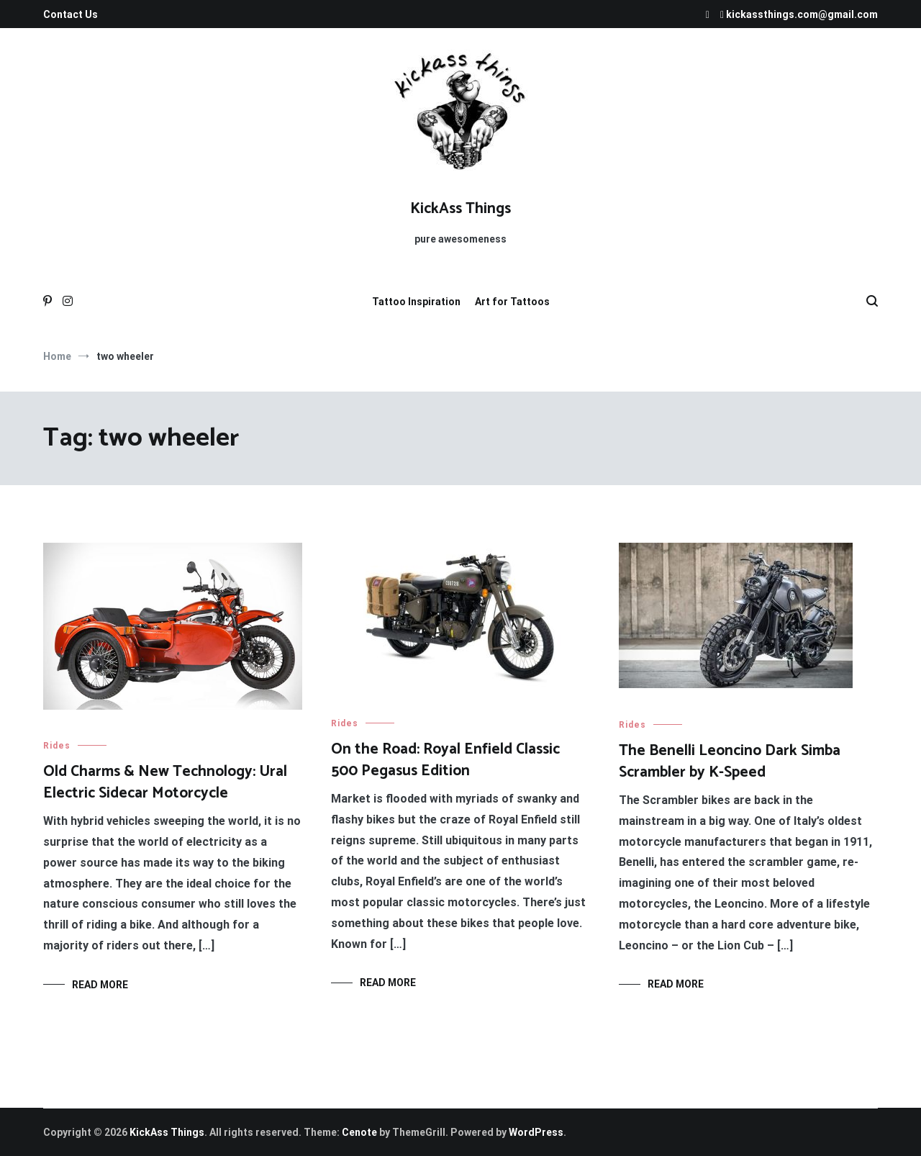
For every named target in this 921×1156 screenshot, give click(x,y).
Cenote (359, 1132)
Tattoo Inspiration (416, 301)
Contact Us (70, 14)
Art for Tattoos (512, 301)
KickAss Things (460, 209)
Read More (100, 984)
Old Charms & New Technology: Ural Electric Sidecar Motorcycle (165, 782)
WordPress (536, 1132)
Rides (57, 746)
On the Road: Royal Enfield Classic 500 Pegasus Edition (445, 759)
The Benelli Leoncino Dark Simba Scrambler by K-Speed (729, 761)
